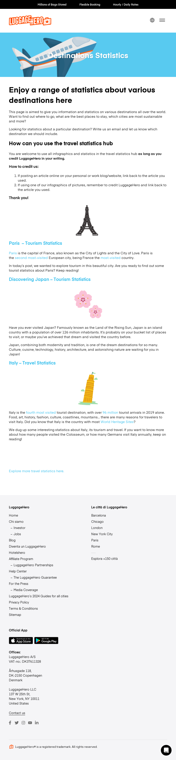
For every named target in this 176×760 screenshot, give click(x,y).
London (97, 527)
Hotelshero (17, 552)
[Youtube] (30, 722)
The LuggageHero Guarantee (35, 577)
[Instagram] (23, 722)
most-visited (111, 257)
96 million (110, 412)
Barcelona (98, 515)
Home (13, 515)
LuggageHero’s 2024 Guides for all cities (38, 596)
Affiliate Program (21, 558)
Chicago (97, 521)
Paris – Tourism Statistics (36, 243)
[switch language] (152, 20)
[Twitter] (16, 722)
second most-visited (31, 257)
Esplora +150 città (104, 558)
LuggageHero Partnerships (33, 565)
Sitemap (15, 614)
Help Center (18, 571)
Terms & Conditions (23, 608)
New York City (102, 534)
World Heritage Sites (117, 421)
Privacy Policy (19, 602)
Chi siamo (16, 521)
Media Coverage (26, 590)
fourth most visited (41, 412)
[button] (166, 750)
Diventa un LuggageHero (27, 546)
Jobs (17, 534)
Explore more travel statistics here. (37, 470)
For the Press (18, 583)
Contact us (17, 713)
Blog (12, 540)
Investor (19, 527)
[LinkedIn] (36, 722)
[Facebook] (10, 722)
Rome (95, 546)
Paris (13, 253)
